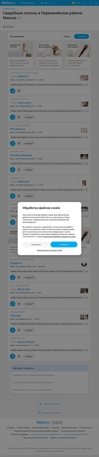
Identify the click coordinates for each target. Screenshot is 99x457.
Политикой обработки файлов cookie (59, 236)
